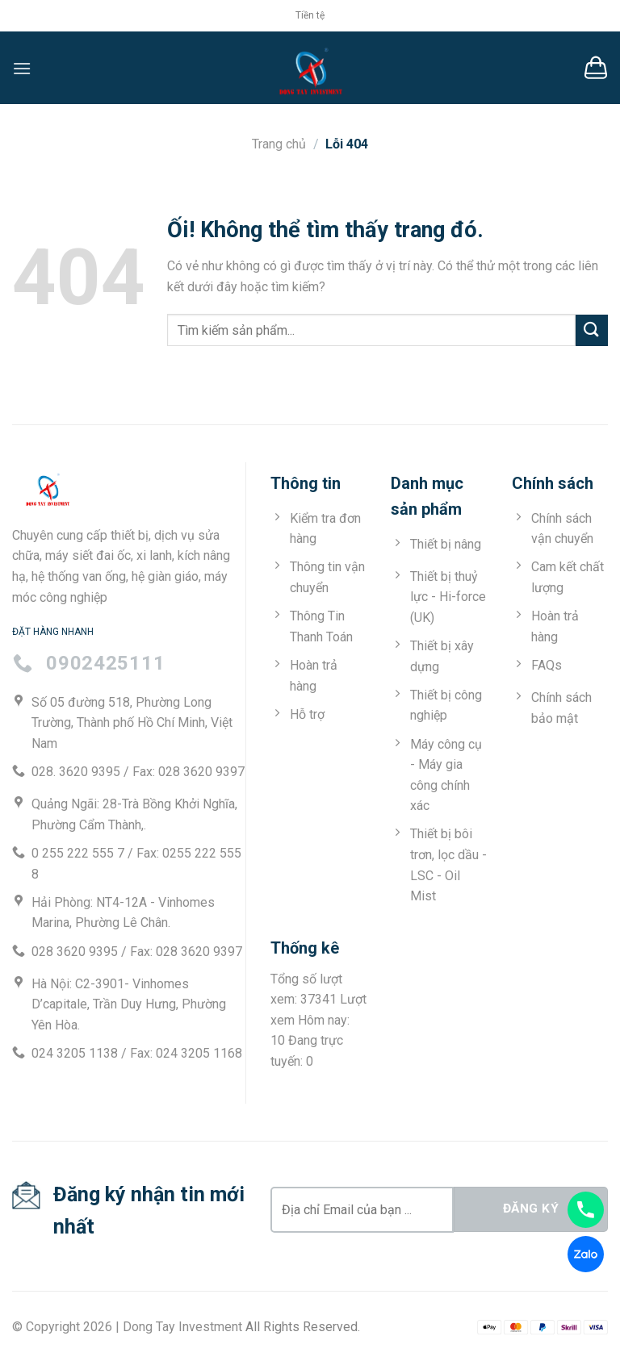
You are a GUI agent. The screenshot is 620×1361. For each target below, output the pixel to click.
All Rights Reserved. (302, 1326)
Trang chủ (279, 144)
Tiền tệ (310, 15)
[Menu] (21, 68)
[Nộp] (592, 330)
